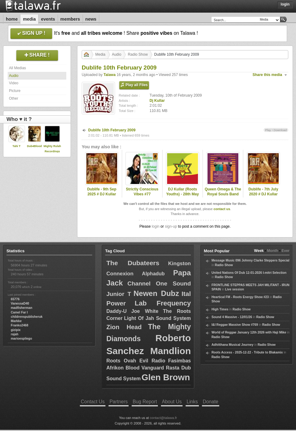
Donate (210, 401)
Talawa (110, 75)
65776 (15, 299)
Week (259, 251)
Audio (13, 76)
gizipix (16, 330)
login (155, 226)
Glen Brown (166, 377)
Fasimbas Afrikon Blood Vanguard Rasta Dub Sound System (148, 369)
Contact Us (93, 401)
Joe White (144, 311)
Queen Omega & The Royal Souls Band (223, 192)
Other (13, 98)
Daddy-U (116, 311)
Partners (118, 401)
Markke (16, 321)
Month (272, 251)
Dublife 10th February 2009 (111, 130)
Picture (14, 91)
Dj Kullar (157, 100)
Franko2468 (19, 325)
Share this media (267, 75)
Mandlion (170, 351)
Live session (234, 289)
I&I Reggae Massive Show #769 (235, 324)
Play (268, 130)
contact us (221, 209)
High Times (220, 309)
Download (280, 130)
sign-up (171, 226)
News (91, 19)
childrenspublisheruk (27, 316)
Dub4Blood (34, 146)
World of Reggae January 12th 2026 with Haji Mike (249, 332)
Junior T (118, 294)
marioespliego (21, 338)
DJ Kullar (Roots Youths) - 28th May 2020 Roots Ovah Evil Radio (182, 197)
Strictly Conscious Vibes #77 (142, 192)
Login (285, 4)
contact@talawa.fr (163, 418)
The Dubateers (132, 262)
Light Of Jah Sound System (157, 318)
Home (12, 19)
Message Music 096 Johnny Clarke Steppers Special (251, 260)
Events (48, 19)
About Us (172, 401)
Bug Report (145, 401)
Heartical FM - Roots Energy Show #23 (240, 297)
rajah (14, 334)
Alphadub (153, 273)
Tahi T (17, 146)
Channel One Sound (159, 283)
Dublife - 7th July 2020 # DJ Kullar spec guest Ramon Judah (263, 197)
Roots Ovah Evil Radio (135, 360)
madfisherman (21, 307)
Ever (286, 251)
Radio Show (138, 54)
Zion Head (124, 327)
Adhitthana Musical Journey (232, 344)
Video (13, 83)
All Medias (17, 68)
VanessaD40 (20, 303)
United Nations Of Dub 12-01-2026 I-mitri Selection (249, 272)
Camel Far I (19, 312)
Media (29, 19)
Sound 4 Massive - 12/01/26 (232, 317)
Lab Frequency (163, 303)
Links (192, 401)
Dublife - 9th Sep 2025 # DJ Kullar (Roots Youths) (102, 194)
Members (70, 19)
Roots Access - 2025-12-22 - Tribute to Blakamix (247, 352)
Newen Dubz (156, 293)
